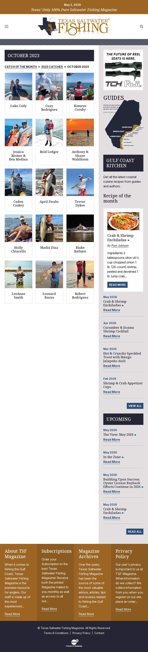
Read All (135, 531)
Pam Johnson (120, 245)
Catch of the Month (21, 66)
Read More (117, 284)
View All (135, 406)
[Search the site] (141, 26)
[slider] (123, 70)
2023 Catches (52, 66)
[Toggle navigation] (6, 26)
